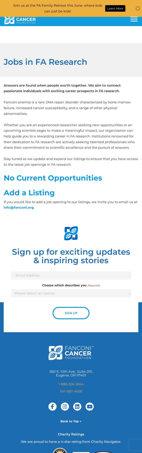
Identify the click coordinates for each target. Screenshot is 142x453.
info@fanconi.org (19, 208)
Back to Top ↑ (71, 421)
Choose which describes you (71, 285)
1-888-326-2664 (71, 384)
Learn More (115, 8)
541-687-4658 (71, 391)
